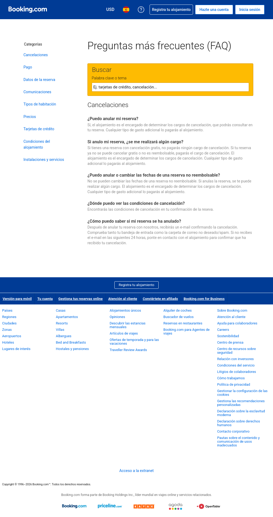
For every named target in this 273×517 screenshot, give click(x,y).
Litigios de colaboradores (236, 372)
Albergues (63, 336)
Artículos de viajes (124, 333)
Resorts (62, 323)
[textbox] (170, 87)
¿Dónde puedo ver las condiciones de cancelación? (136, 203)
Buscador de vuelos (178, 317)
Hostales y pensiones (72, 349)
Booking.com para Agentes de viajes (186, 331)
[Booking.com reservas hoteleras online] (28, 9)
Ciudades (9, 323)
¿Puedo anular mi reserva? (112, 118)
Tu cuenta (45, 299)
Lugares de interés (16, 349)
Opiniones (117, 317)
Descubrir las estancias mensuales (128, 325)
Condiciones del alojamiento (36, 144)
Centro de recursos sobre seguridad (236, 351)
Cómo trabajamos (230, 378)
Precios (29, 117)
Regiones (9, 317)
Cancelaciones (35, 55)
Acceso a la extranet (136, 471)
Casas (61, 310)
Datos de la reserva (39, 80)
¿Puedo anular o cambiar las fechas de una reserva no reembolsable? (153, 175)
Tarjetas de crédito (38, 129)
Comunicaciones (37, 92)
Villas (60, 330)
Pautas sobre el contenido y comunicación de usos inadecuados (238, 441)
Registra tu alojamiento (136, 285)
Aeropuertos (11, 336)
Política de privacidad (233, 384)
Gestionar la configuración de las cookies (242, 393)
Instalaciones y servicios (43, 159)
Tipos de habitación (39, 104)
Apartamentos (67, 317)
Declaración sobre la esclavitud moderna (241, 413)
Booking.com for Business (204, 299)
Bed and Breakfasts (71, 342)
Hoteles (8, 342)
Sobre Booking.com (232, 310)
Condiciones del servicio (236, 365)
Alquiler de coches (177, 310)
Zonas (7, 330)
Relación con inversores (235, 359)
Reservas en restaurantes (182, 323)
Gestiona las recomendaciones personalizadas (240, 403)
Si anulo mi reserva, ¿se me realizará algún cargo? (135, 141)
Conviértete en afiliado (160, 299)
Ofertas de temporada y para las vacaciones (134, 341)
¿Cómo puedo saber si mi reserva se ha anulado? (134, 221)
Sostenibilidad (228, 336)
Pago (27, 67)
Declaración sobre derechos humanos (238, 423)
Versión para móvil (17, 299)
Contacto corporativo (233, 431)
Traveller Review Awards (128, 350)
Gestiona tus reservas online (80, 299)
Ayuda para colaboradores (237, 323)
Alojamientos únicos (125, 310)
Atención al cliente (122, 299)
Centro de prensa (230, 342)
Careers (223, 330)
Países (7, 310)
